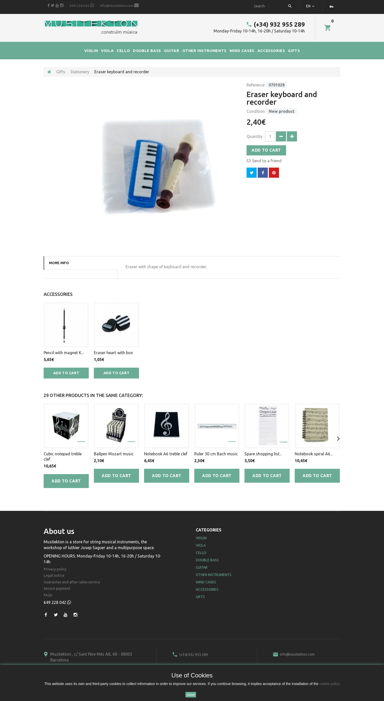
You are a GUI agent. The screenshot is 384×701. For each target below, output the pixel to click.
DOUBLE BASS (147, 50)
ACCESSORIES (271, 50)
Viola (201, 545)
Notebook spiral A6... (314, 454)
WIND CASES (242, 50)
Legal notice (54, 576)
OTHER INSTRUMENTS (204, 50)
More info (59, 263)
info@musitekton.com (119, 5)
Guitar (201, 567)
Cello (201, 553)
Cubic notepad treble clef (63, 456)
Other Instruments (213, 575)
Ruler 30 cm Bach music (216, 454)
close (191, 695)
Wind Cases (206, 582)
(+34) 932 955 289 (275, 24)
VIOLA (107, 50)
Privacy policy (55, 569)
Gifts (60, 71)
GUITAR (171, 50)
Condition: (256, 111)
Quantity (255, 136)
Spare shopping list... (263, 454)
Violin (201, 538)
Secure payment (57, 588)
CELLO (123, 50)
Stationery (79, 71)
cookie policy (329, 684)
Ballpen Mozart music (114, 454)
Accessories (207, 589)
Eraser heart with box (113, 352)
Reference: (256, 85)
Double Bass (207, 560)
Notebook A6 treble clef (165, 454)
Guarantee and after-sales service (72, 582)
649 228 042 (82, 5)
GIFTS (294, 50)
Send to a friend (267, 160)
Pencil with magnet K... (64, 352)
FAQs (48, 595)
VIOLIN (91, 50)
